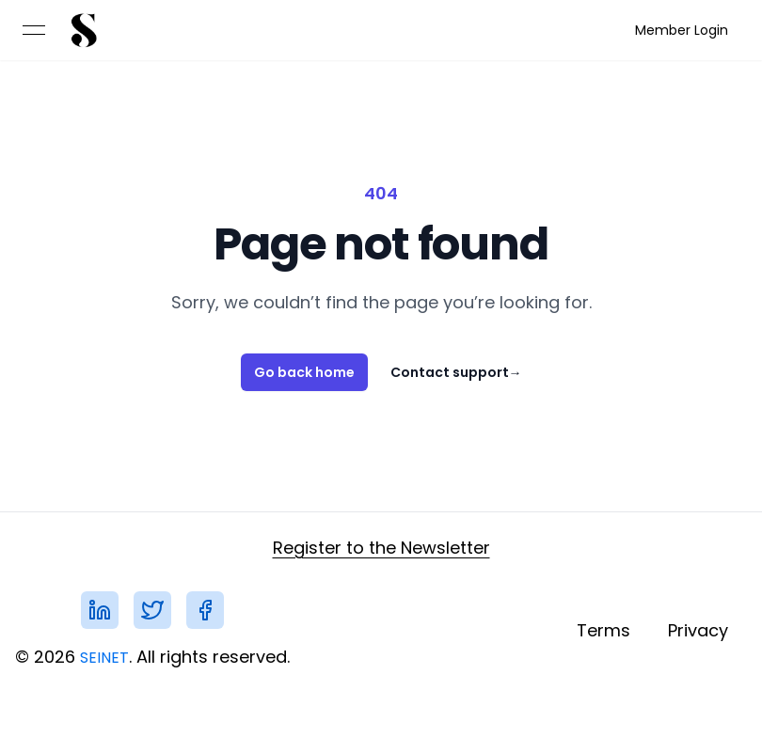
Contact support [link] (456, 372)
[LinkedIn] (100, 610)
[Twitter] (152, 610)
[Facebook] (205, 610)
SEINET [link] (104, 657)
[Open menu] (34, 30)
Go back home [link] (304, 372)
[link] (82, 30)
